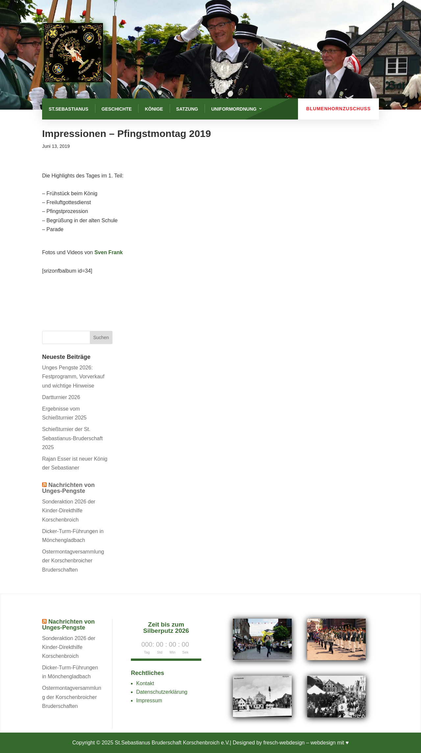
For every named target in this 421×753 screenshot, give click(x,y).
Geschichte (117, 109)
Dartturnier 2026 (61, 397)
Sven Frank (108, 252)
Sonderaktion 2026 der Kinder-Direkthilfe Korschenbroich (68, 510)
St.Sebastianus (68, 109)
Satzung (187, 109)
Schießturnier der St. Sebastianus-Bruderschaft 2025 (72, 438)
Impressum (149, 700)
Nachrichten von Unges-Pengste (68, 488)
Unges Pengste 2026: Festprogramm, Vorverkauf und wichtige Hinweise (73, 376)
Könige (154, 109)
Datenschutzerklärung (161, 692)
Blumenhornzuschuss (338, 108)
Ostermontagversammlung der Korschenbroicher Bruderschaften (73, 560)
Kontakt (145, 683)
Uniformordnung (234, 109)
